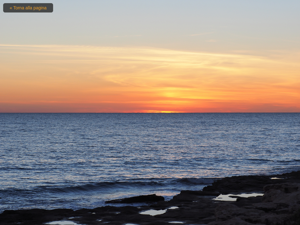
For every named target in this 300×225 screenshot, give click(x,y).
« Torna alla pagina (28, 7)
